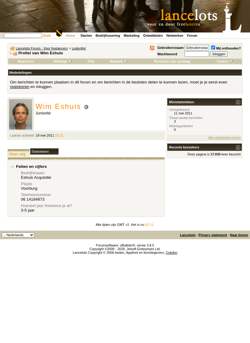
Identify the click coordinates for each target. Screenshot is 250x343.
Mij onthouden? (226, 48)
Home (70, 35)
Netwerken (174, 35)
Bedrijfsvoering (108, 35)
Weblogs (63, 61)
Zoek (47, 35)
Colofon (171, 252)
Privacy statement (212, 235)
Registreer (26, 61)
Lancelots (187, 235)
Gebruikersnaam (170, 47)
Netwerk (118, 61)
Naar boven (239, 235)
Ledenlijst (79, 48)
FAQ (91, 61)
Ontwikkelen (153, 35)
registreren (19, 86)
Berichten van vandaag (172, 61)
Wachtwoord (167, 54)
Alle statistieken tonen (224, 137)
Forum (192, 35)
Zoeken (225, 61)
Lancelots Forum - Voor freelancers (42, 48)
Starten (86, 35)
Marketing (131, 35)
